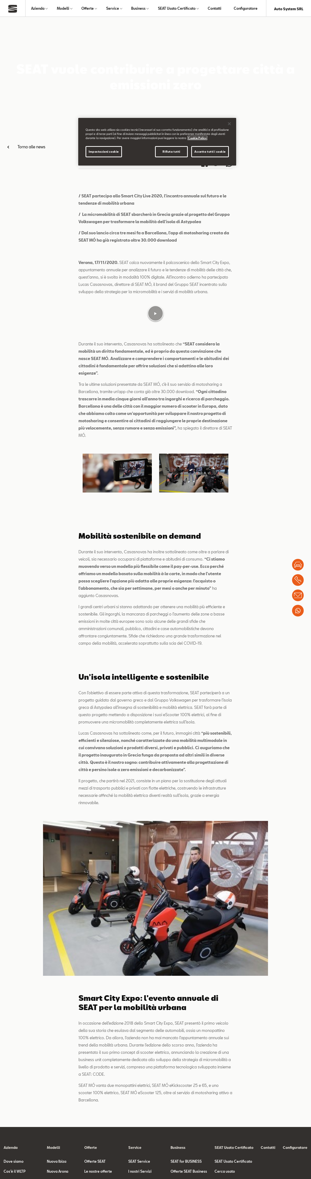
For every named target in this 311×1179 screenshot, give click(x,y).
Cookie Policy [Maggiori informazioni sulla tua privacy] (197, 138)
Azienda (37, 9)
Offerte (87, 9)
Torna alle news (31, 147)
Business (138, 9)
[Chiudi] (229, 123)
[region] (157, 142)
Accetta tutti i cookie (210, 151)
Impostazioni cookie (104, 151)
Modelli (63, 9)
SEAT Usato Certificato (177, 9)
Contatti (214, 9)
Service (112, 9)
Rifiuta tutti (171, 151)
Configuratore (246, 9)
